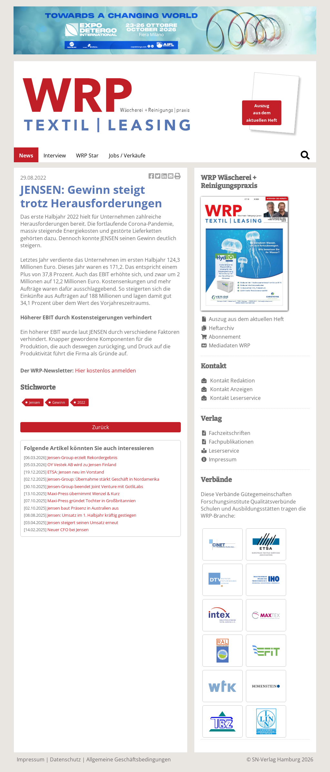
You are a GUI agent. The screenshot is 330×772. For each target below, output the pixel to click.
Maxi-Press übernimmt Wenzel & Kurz (83, 493)
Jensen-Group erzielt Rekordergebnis (82, 457)
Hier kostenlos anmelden (105, 370)
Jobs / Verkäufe (127, 155)
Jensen (34, 402)
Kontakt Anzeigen (231, 389)
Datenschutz (65, 759)
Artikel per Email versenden (171, 176)
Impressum (223, 459)
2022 (81, 402)
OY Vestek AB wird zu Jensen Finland (81, 464)
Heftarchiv (221, 328)
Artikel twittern (158, 176)
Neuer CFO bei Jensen (68, 529)
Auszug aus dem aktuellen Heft (246, 319)
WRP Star (87, 155)
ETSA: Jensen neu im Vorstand (75, 472)
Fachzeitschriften (229, 433)
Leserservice (224, 450)
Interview (55, 155)
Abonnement (225, 336)
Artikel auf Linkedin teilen (164, 176)
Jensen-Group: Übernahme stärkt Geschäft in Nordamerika (103, 479)
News (26, 155)
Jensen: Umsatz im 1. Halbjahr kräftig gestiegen (91, 515)
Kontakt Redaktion (232, 380)
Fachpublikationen (231, 441)
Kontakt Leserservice (235, 397)
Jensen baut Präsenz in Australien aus (83, 508)
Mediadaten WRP (229, 345)
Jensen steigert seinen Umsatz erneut (82, 522)
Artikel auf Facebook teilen (152, 176)
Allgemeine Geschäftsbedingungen (128, 759)
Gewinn (58, 402)
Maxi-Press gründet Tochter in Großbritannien (91, 501)
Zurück (100, 427)
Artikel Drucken (177, 176)
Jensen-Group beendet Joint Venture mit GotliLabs (95, 486)
